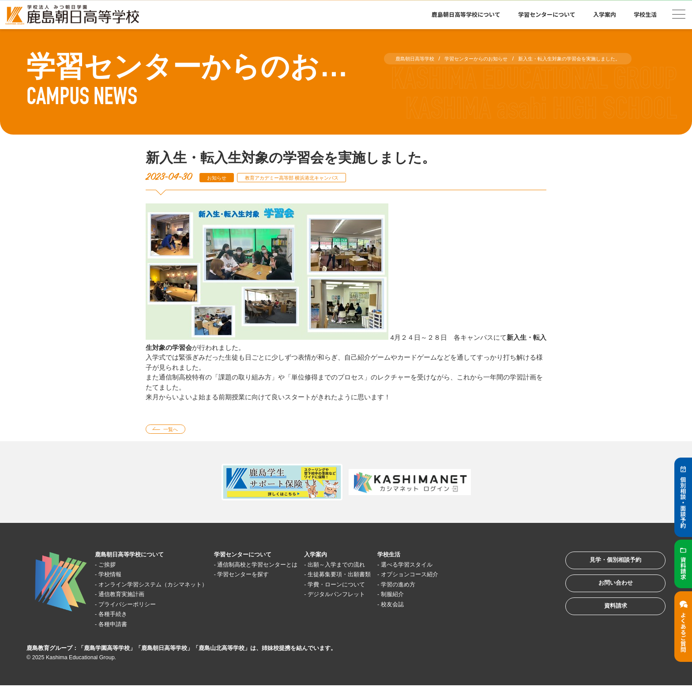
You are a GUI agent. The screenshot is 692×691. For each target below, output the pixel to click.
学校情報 (114, 577)
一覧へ (175, 430)
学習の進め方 (444, 587)
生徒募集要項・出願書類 (377, 577)
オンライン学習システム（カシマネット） (164, 587)
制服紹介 (438, 597)
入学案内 (604, 14)
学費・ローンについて (374, 587)
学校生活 (645, 14)
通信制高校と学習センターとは (283, 567)
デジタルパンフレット (374, 597)
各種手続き (117, 616)
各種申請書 (117, 627)
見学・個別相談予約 (606, 566)
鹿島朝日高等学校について (466, 14)
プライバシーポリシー (134, 607)
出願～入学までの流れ (374, 567)
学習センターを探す (267, 577)
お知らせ (219, 177)
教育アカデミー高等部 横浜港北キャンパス (308, 177)
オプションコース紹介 (458, 577)
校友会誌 (438, 607)
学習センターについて (546, 14)
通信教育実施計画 (127, 597)
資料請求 (605, 621)
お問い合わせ (605, 593)
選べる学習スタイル (454, 567)
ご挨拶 (111, 567)
